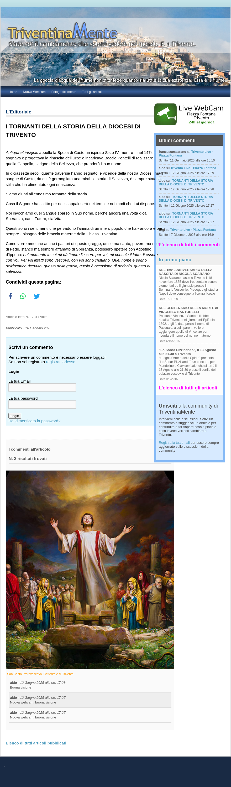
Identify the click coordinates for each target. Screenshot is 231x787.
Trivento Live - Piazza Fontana (193, 168)
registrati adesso (60, 361)
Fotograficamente (63, 92)
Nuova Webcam (34, 92)
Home (13, 92)
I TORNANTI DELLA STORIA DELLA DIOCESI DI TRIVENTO (186, 182)
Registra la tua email (174, 443)
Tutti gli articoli (92, 92)
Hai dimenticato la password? (34, 421)
